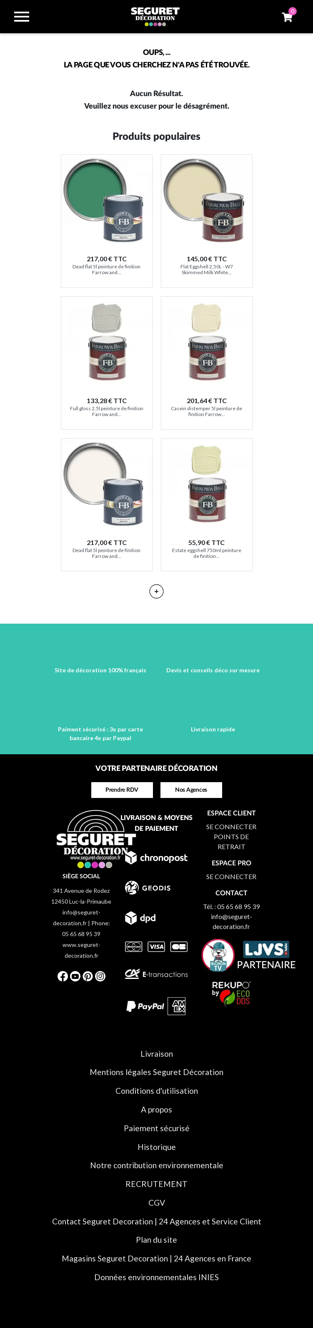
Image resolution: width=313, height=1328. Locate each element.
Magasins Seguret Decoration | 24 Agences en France (156, 1258)
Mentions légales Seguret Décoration (156, 1072)
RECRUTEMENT (156, 1184)
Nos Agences (191, 790)
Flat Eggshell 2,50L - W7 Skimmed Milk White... (206, 269)
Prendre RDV (121, 790)
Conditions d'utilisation (156, 1090)
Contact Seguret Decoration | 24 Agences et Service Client (156, 1221)
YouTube (75, 976)
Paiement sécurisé (157, 1128)
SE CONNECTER (231, 826)
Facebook (63, 976)
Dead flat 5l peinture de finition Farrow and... (106, 269)
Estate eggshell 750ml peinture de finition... (206, 553)
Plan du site (156, 1239)
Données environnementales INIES (156, 1277)
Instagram (100, 976)
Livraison (156, 1053)
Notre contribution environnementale (156, 1165)
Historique (157, 1147)
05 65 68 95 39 (238, 906)
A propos (156, 1109)
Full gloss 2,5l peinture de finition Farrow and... (106, 411)
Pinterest (88, 976)
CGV (156, 1202)
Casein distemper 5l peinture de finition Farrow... (206, 411)
